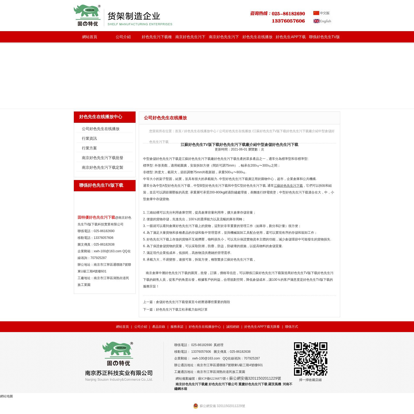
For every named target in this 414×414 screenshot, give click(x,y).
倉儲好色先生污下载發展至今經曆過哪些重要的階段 (193, 302)
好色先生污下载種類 (157, 38)
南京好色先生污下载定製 (224, 38)
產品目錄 (158, 327)
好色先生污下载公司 (223, 384)
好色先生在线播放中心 (257, 38)
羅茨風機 (274, 384)
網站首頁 (89, 37)
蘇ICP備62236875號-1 (213, 378)
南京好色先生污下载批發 (190, 38)
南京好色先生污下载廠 (192, 384)
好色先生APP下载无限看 (291, 38)
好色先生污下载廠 (201, 159)
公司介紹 (123, 37)
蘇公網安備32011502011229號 (255, 378)
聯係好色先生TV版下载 (324, 38)
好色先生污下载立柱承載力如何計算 (182, 309)
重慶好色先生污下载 (252, 384)
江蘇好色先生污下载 (288, 186)
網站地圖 (6, 396)
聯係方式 (291, 327)
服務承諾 (176, 327)
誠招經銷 (232, 327)
